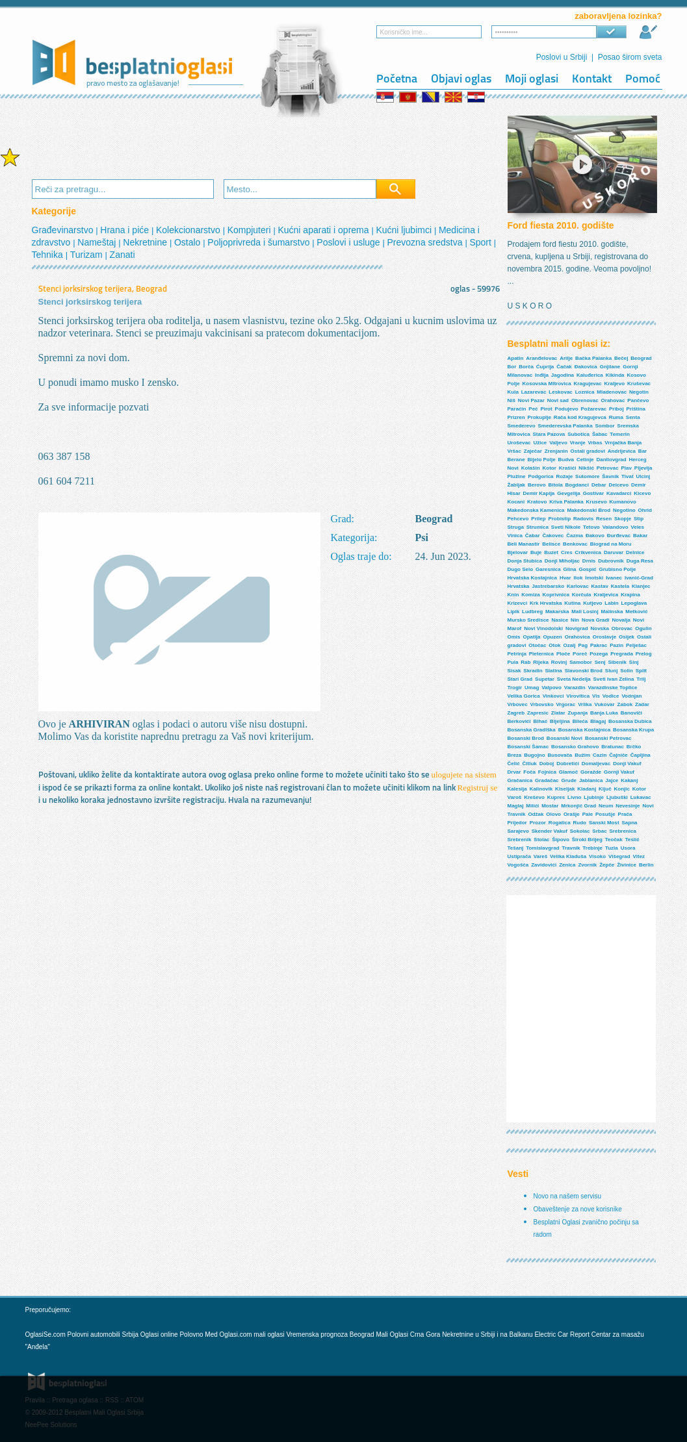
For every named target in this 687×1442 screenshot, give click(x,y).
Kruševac (639, 383)
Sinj (634, 662)
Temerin (620, 434)
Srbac (599, 831)
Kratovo (537, 502)
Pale (587, 814)
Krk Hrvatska (546, 603)
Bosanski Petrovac (608, 738)
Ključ (605, 789)
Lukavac (640, 797)
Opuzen (552, 637)
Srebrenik (520, 839)
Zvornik (587, 865)
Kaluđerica (590, 375)
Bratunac (612, 747)
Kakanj (629, 780)
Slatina (553, 671)
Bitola (555, 485)
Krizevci (518, 603)
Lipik (514, 611)
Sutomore (587, 476)
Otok (554, 645)
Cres (567, 552)
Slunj (611, 671)
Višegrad (619, 856)
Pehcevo (518, 519)
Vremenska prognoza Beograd (331, 1334)
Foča (529, 772)
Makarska (557, 611)
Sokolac (580, 831)
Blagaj (598, 721)
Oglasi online (159, 1334)
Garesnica (548, 569)
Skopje (622, 519)
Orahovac (613, 400)
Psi (421, 537)
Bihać (540, 721)
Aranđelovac (541, 358)
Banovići (631, 713)
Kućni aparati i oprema (324, 230)
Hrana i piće (125, 230)
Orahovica (577, 637)
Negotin (639, 392)
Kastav (599, 586)
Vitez (639, 856)
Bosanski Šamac (528, 747)
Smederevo (522, 426)
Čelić (514, 763)
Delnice (635, 552)
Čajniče (618, 755)
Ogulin (643, 628)
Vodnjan (631, 696)
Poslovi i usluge (349, 242)
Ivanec (614, 578)
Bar (642, 451)
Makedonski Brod (588, 510)
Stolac (541, 839)
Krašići (568, 468)
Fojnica (547, 772)
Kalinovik (541, 789)
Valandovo (616, 527)
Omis (514, 637)
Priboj (616, 409)
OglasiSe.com (45, 1334)
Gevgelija (568, 493)
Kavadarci (618, 493)
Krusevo (596, 502)
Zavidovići (543, 865)
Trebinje (592, 848)
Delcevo (618, 485)
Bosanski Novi (564, 738)
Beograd (434, 518)
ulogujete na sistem (464, 774)
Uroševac (519, 443)
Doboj (546, 763)
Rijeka (541, 662)
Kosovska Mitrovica (547, 383)
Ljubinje (594, 797)
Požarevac (593, 409)
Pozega (599, 654)
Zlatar (558, 713)
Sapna (629, 823)
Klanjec (641, 586)
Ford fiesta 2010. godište (561, 225)
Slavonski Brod (584, 671)
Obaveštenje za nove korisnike (578, 1209)
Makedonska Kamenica (536, 510)
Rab (525, 662)
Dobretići (567, 763)
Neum (606, 806)
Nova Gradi (596, 620)
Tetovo (591, 527)
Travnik (571, 848)
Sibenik (617, 662)
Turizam (87, 254)
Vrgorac (565, 704)
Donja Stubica (525, 561)
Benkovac (575, 544)
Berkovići (519, 721)
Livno (574, 797)
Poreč (580, 654)
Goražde (590, 772)
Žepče (606, 865)
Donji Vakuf (627, 763)
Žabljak (517, 485)
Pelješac (636, 645)
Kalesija (517, 789)
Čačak (564, 367)
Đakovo (595, 535)
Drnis (588, 561)
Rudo (579, 823)
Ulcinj (643, 476)
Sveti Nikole (565, 527)
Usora (628, 848)
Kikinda (615, 375)
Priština (636, 409)
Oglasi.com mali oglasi (253, 1334)
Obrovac (622, 628)
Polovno (191, 1334)
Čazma (574, 535)
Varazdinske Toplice (613, 687)
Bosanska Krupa (633, 730)
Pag (583, 645)
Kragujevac (588, 383)
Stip (638, 519)
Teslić (632, 839)
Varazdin (575, 687)
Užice (540, 443)
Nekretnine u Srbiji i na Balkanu (487, 1334)
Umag (532, 687)
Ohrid (645, 510)
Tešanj (516, 848)
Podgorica (540, 476)
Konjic (622, 789)
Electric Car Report (562, 1334)
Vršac (514, 451)
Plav (626, 468)
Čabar (532, 535)
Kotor (549, 468)
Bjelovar (518, 552)
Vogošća (518, 865)
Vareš (540, 856)
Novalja (621, 620)
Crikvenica (588, 552)
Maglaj (516, 806)
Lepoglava (634, 603)
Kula (513, 392)
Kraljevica (605, 595)
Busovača (560, 755)
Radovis (583, 519)
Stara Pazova (549, 434)
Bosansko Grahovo (575, 747)
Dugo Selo (521, 569)
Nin (575, 620)
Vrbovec (518, 704)
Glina (570, 569)
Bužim (582, 755)
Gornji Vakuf (619, 772)
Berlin (646, 865)
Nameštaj (97, 242)
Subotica (578, 434)
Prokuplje (539, 417)
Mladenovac (612, 392)
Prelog (644, 654)
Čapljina (640, 755)
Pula (513, 662)
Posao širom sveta (630, 57)
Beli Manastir (524, 544)
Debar (598, 485)
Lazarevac (534, 392)
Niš (511, 400)
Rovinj (559, 662)
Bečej (621, 358)
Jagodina (562, 375)
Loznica (585, 392)
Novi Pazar (531, 400)
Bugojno (534, 755)
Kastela (620, 586)
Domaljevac (596, 763)
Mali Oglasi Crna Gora (409, 1334)
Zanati (122, 254)
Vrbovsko (542, 704)
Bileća (580, 721)
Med (211, 1334)
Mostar (549, 806)
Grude (569, 780)
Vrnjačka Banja (623, 443)
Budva (566, 459)
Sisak (514, 671)
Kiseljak (565, 789)
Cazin (599, 755)
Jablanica (591, 780)
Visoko (597, 856)
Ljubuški (617, 797)
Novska (600, 628)
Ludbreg (532, 611)
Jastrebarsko (548, 586)
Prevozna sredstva (426, 242)
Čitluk (530, 763)
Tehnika (49, 254)
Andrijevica (622, 451)
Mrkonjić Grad (578, 806)
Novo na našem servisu (568, 1196)
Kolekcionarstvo (189, 230)
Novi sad (558, 400)
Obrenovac (585, 400)
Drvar (514, 772)
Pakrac (598, 645)
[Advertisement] (268, 143)
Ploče (563, 654)
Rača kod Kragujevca (580, 417)
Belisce (551, 544)
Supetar (544, 679)
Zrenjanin (556, 451)
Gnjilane (610, 367)
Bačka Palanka (593, 358)
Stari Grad (520, 679)
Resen (604, 519)
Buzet (551, 552)
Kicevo (642, 493)
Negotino (624, 510)
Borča (526, 367)
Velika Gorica (524, 696)
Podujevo (566, 409)
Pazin (616, 645)
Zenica (567, 865)
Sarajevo (518, 831)
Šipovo (560, 839)
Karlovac (578, 586)
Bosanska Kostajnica (584, 730)
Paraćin (517, 409)
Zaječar (533, 451)
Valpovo (551, 687)
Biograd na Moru (611, 544)
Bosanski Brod (526, 738)
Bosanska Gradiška (532, 730)
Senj (600, 662)
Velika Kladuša (568, 856)
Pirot (546, 409)
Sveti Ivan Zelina (613, 679)
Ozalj (569, 645)
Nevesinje (628, 806)
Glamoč (568, 772)
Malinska (612, 611)
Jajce (611, 780)
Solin (626, 671)
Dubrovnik (611, 561)
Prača (625, 814)
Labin (611, 603)
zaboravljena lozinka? (618, 16)
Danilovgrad (611, 459)
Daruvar (613, 552)
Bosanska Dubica (630, 721)
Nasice (559, 620)
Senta (633, 417)
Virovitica (578, 696)
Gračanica (520, 780)
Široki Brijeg (587, 839)
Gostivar (593, 493)
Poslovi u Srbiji (562, 57)
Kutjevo (592, 603)
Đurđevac (618, 535)
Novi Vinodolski (543, 628)
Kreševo (534, 797)
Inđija (542, 375)
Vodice (611, 696)
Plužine (517, 476)
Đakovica (586, 367)
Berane (516, 459)
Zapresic (538, 713)
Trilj (640, 679)
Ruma (616, 417)
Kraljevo (614, 383)
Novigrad (576, 628)
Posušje (605, 814)
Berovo (537, 485)
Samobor (580, 662)
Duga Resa (640, 561)
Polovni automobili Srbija (103, 1334)
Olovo (553, 814)
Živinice (626, 865)
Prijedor (517, 823)
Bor (512, 367)
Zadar (642, 704)
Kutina (572, 603)
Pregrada (621, 654)
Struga (516, 527)
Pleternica (541, 654)
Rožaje (564, 476)
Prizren (516, 417)
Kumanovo (622, 502)
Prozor (538, 823)
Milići (532, 806)
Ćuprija (545, 367)
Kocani (516, 502)
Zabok (625, 704)
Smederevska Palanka (565, 426)
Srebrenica (622, 831)
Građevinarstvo (64, 230)
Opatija (531, 637)
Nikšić (586, 468)
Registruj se (478, 787)
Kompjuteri (250, 230)
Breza (515, 755)
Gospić (587, 569)
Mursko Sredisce (528, 620)
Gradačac (546, 780)
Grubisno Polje (617, 569)
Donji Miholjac (562, 561)
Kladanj (586, 789)
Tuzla (611, 848)
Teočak (614, 839)
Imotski (594, 578)
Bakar (640, 535)
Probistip (559, 519)
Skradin (532, 671)
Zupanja (578, 713)
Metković (636, 611)
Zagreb (516, 713)
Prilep (538, 519)
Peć (533, 409)
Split (641, 671)
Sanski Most (604, 823)
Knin (513, 595)
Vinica (515, 535)
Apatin (516, 358)
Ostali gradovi (588, 451)
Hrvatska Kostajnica (532, 578)
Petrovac (608, 468)
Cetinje (585, 459)
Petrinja (517, 654)
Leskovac (560, 392)
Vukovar (604, 704)
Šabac (600, 434)
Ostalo (188, 242)
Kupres (556, 797)
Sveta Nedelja (574, 679)
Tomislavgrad (542, 848)
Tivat (627, 476)
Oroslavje (604, 637)
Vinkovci (553, 696)
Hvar (565, 578)
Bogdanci (577, 485)
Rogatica (560, 823)
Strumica (537, 527)
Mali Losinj (584, 611)
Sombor (604, 426)
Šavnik (610, 476)
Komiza (530, 595)
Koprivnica (556, 595)
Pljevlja (643, 468)
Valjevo (558, 443)
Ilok (578, 578)
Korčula (581, 595)
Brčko (634, 747)
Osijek (626, 637)
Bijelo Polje (542, 459)
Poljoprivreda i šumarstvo (259, 242)
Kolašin (530, 468)
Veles (637, 527)
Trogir (515, 687)
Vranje (578, 443)
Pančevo (638, 400)
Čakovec (553, 535)
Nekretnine (146, 242)
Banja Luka (604, 713)
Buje (535, 552)
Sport (481, 242)
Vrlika (584, 704)
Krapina (630, 595)
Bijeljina (560, 721)
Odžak (535, 814)
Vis (596, 696)
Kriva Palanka (566, 502)
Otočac (537, 645)
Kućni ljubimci (405, 230)
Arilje (566, 358)
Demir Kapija (538, 493)
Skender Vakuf (549, 831)
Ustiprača (519, 856)
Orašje (572, 814)
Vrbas (595, 443)
